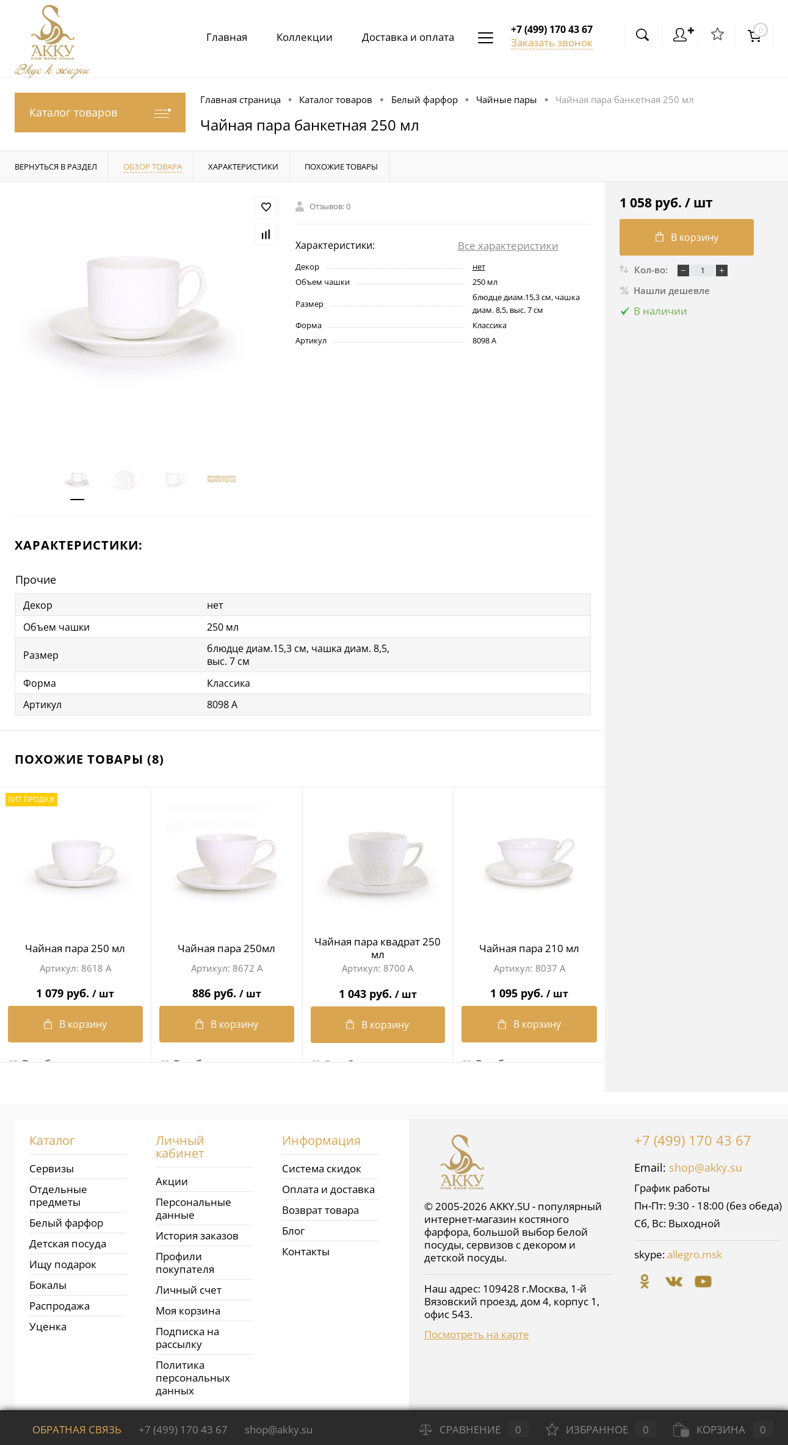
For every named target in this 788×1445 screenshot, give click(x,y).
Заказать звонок (552, 42)
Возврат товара (320, 1206)
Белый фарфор (66, 1219)
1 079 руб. (75, 987)
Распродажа (59, 1302)
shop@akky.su (705, 1163)
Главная (219, 36)
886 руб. (226, 987)
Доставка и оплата (406, 36)
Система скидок (321, 1165)
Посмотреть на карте (476, 1330)
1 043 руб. (378, 987)
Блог (293, 1227)
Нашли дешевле (665, 290)
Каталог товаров (100, 112)
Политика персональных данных (193, 1374)
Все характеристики (508, 245)
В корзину (75, 1023)
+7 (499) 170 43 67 (692, 1136)
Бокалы (48, 1281)
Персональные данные (193, 1204)
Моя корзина (188, 1307)
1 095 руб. (529, 987)
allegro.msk (694, 1251)
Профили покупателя (185, 1259)
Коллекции (300, 36)
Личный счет (189, 1286)
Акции (172, 1178)
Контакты (306, 1248)
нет (478, 266)
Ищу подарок (62, 1260)
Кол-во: (652, 270)
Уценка (48, 1323)
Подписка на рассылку (187, 1334)
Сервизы (51, 1165)
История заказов (197, 1232)
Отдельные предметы (58, 1191)
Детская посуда (67, 1240)
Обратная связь (68, 1429)
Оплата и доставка (328, 1185)
